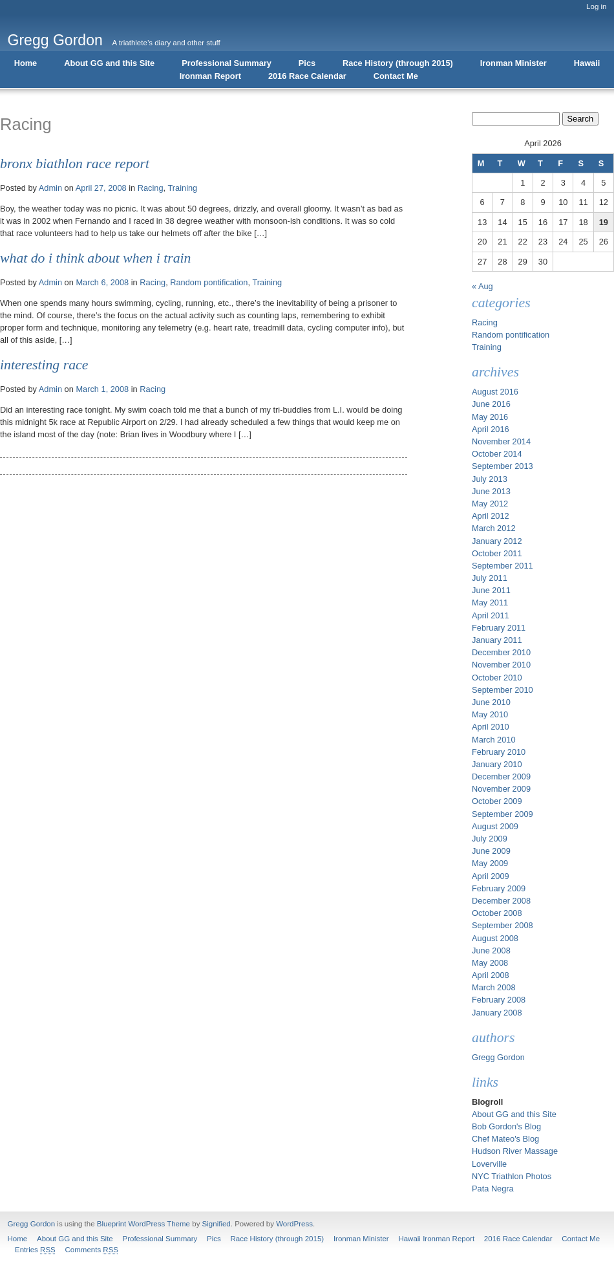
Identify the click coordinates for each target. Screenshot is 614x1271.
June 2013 (491, 491)
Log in (596, 6)
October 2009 (497, 801)
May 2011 (490, 602)
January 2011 (497, 640)
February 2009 (498, 888)
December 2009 (501, 776)
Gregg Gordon (55, 40)
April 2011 (490, 615)
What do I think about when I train (95, 258)
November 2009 (501, 789)
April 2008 (490, 975)
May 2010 (490, 714)
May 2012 (490, 503)
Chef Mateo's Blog (505, 1139)
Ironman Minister (513, 63)
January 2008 (497, 1012)
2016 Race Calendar (307, 76)
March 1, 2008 (102, 389)
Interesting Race (44, 365)
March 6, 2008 (102, 282)
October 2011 (497, 553)
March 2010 (494, 739)
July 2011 (489, 578)
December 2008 (501, 901)
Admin (50, 188)
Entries (35, 1250)
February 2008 (498, 1000)
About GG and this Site (109, 63)
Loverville (489, 1164)
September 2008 (502, 925)
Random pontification (209, 282)
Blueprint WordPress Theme (143, 1224)
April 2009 (490, 876)
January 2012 (497, 541)
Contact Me (396, 76)
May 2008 (490, 963)
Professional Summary (226, 63)
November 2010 (501, 664)
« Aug (482, 286)
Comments (91, 1250)
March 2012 (494, 528)
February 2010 (498, 752)
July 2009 (489, 838)
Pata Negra (493, 1188)
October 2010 (497, 677)
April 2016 (490, 429)
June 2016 (491, 404)
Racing (151, 188)
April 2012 (490, 516)
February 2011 (498, 628)
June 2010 (491, 702)
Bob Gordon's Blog (506, 1126)
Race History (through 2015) (398, 63)
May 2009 (490, 863)
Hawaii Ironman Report (436, 1239)
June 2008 (491, 950)
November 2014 (501, 441)
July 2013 (489, 479)
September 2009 (502, 814)
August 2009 (495, 826)
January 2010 (497, 764)
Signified (216, 1224)
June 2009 (491, 851)
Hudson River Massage (515, 1151)
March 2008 (494, 987)
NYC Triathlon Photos (511, 1176)
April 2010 (490, 727)
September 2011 (502, 565)
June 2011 (491, 590)
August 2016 (495, 392)
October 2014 (497, 454)
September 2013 (502, 466)
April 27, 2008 (101, 188)
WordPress (294, 1224)
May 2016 (490, 417)
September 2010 (502, 690)
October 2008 (497, 913)
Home (25, 63)
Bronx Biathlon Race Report (74, 163)
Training (182, 188)
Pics (307, 63)
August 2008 (495, 938)
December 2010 (501, 652)
